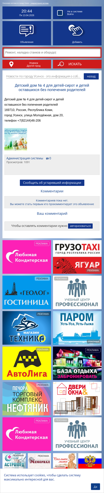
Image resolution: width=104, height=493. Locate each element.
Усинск (33, 62)
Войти (70, 14)
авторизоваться (80, 226)
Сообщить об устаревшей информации (52, 183)
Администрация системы (39, 3)
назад (91, 76)
